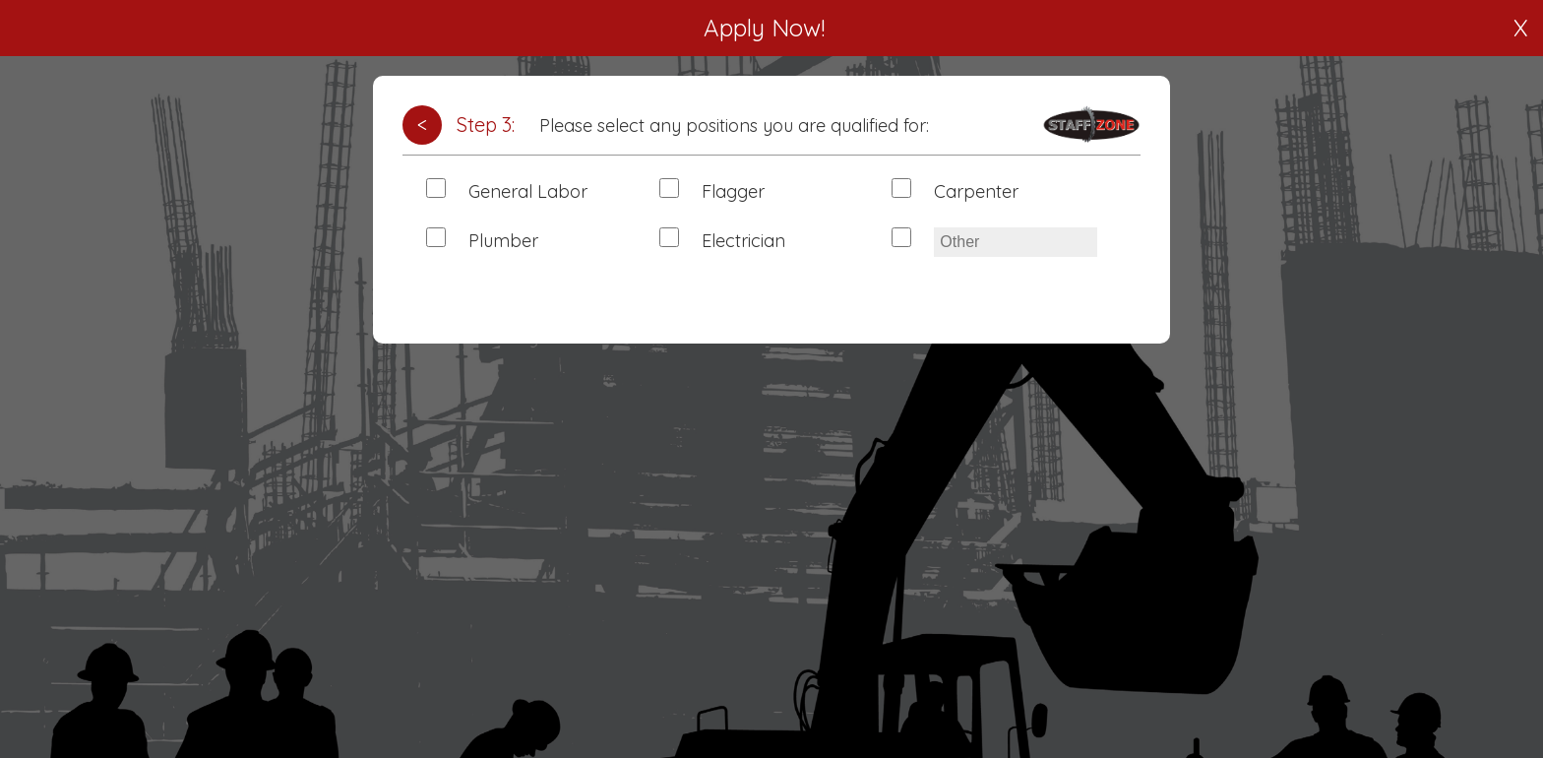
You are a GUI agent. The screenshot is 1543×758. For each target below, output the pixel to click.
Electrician (743, 240)
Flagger (733, 191)
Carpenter (976, 191)
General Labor (527, 191)
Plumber (503, 240)
